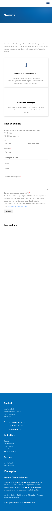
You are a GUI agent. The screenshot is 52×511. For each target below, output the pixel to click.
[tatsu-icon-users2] (26, 65)
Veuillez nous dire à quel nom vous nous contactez (23, 130)
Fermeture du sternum (11, 449)
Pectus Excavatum (10, 451)
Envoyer (9, 211)
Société (9, 133)
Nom (6, 140)
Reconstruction (9, 444)
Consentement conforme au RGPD (17, 193)
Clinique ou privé (13, 136)
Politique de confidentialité (17, 206)
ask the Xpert (8, 463)
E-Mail (7, 168)
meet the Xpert (9, 465)
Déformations (8, 446)
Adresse (7, 149)
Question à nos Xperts (12, 177)
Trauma (6, 441)
